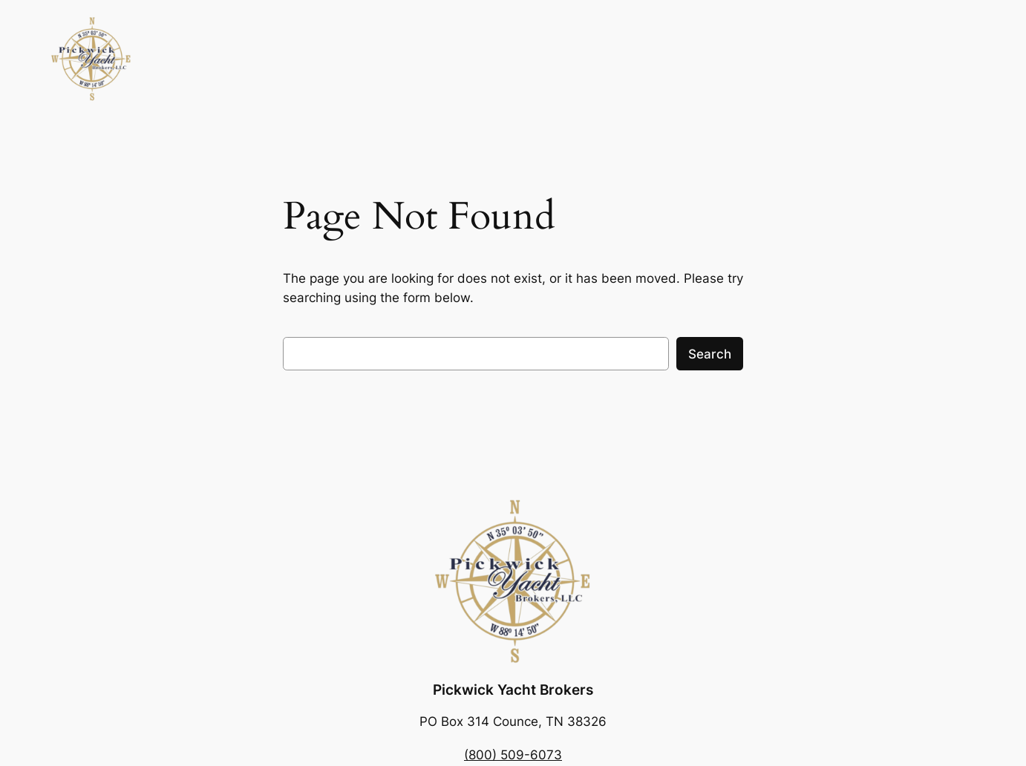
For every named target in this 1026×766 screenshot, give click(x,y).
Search (709, 354)
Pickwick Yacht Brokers (513, 689)
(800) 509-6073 (513, 754)
